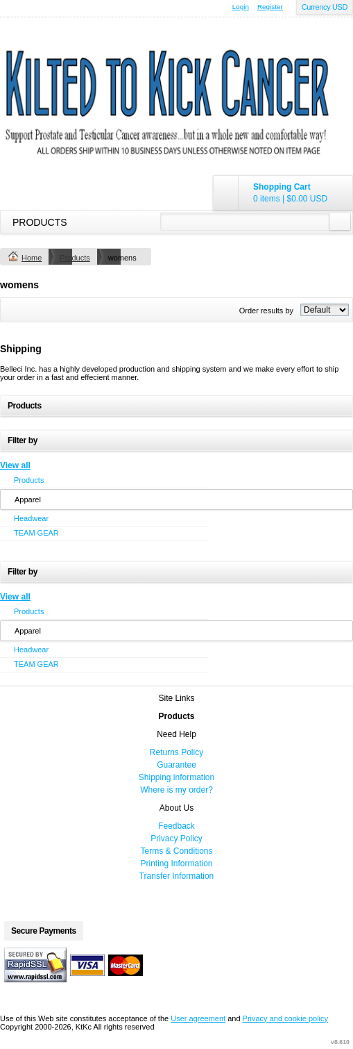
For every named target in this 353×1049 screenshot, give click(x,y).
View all (15, 465)
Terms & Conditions (176, 851)
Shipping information (176, 777)
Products (39, 222)
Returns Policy (176, 752)
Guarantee (176, 765)
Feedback (176, 826)
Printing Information (176, 863)
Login (240, 6)
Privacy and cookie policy (286, 1018)
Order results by (266, 310)
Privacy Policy (176, 838)
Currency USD (324, 7)
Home (31, 258)
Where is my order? (176, 790)
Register (270, 6)
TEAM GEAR (36, 533)
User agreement (198, 1018)
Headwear (31, 518)
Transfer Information (176, 876)
